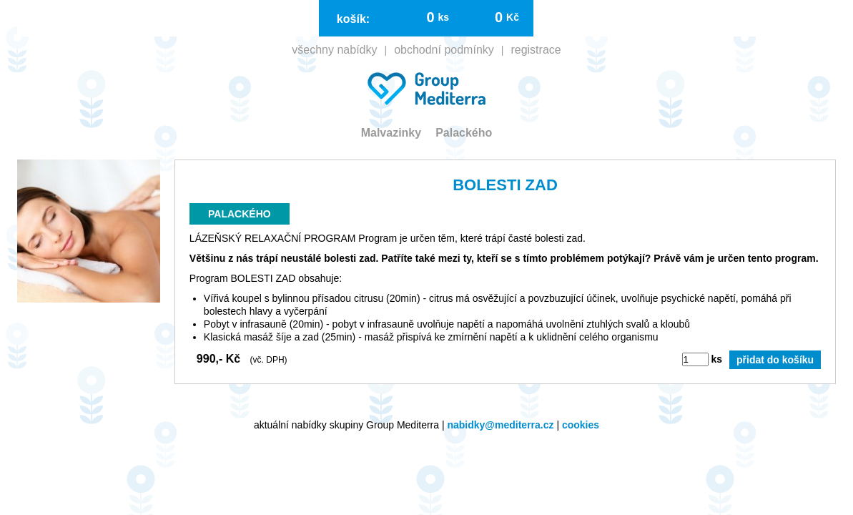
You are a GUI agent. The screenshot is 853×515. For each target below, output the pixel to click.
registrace (804, 71)
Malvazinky (54, 100)
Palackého (127, 100)
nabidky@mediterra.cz (500, 417)
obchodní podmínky (712, 71)
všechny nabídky (602, 71)
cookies (580, 417)
